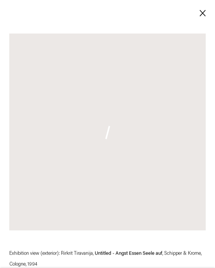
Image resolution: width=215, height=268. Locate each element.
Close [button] (201, 12)
